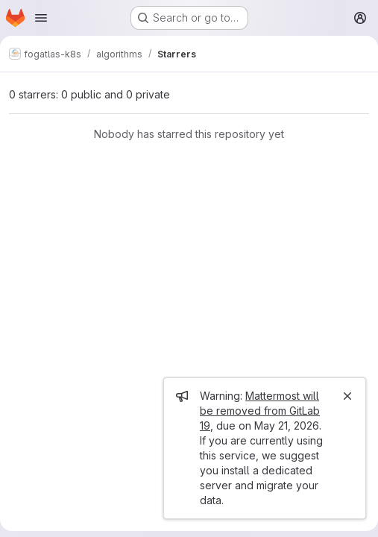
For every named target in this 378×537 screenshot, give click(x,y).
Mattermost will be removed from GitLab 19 (260, 410)
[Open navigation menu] (41, 18)
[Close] (347, 396)
